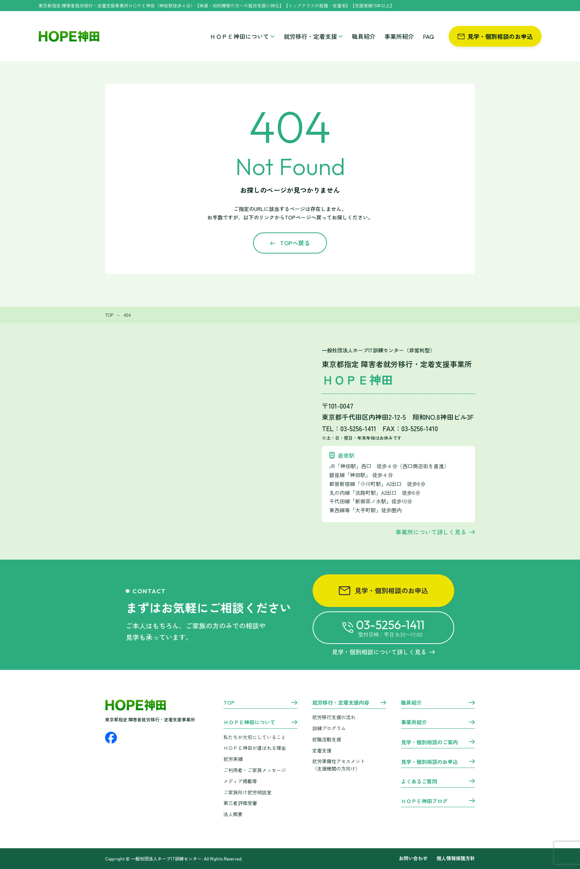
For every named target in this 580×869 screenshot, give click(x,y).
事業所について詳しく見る (430, 531)
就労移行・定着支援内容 (340, 702)
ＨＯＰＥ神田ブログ (424, 801)
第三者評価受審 (240, 802)
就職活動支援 (326, 739)
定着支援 (321, 750)
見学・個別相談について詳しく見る (383, 651)
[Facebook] (111, 738)
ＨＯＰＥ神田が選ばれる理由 (254, 747)
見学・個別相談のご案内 (429, 742)
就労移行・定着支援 (313, 36)
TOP (229, 702)
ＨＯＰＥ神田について (242, 36)
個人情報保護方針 (455, 858)
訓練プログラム (329, 728)
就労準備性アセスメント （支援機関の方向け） (338, 765)
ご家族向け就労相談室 (247, 792)
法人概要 (233, 814)
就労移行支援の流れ (333, 717)
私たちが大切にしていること (254, 737)
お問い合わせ (413, 858)
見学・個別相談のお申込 (495, 36)
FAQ (428, 36)
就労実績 (233, 758)
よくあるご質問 (419, 781)
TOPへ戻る (295, 242)
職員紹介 (363, 36)
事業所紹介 (399, 36)
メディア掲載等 (240, 781)
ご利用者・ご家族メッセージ (254, 770)
